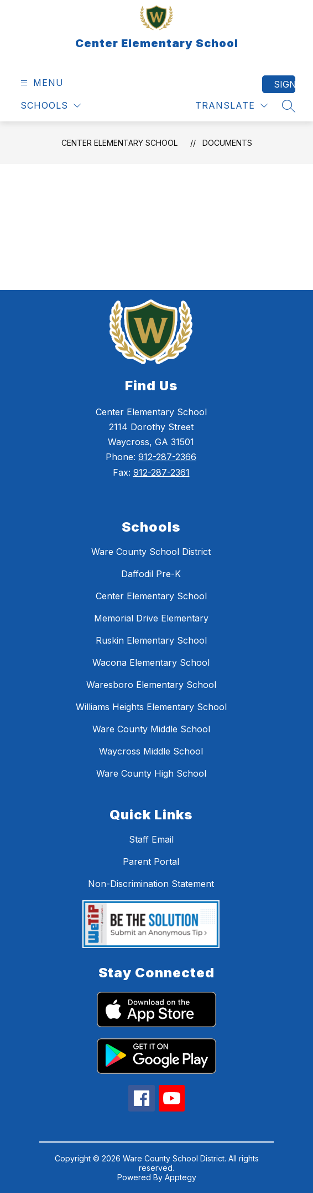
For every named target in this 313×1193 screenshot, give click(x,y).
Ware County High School (151, 773)
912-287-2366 (167, 456)
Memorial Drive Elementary (151, 618)
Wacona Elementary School (151, 662)
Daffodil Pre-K (151, 573)
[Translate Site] (231, 106)
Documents (227, 142)
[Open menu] (41, 83)
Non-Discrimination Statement (151, 883)
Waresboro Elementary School (151, 684)
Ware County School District (151, 551)
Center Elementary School (119, 142)
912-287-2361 (161, 472)
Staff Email (151, 839)
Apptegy (180, 1177)
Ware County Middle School (151, 729)
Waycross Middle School (151, 751)
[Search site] (288, 106)
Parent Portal (151, 861)
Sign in (284, 84)
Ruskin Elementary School (151, 640)
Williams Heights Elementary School (151, 706)
